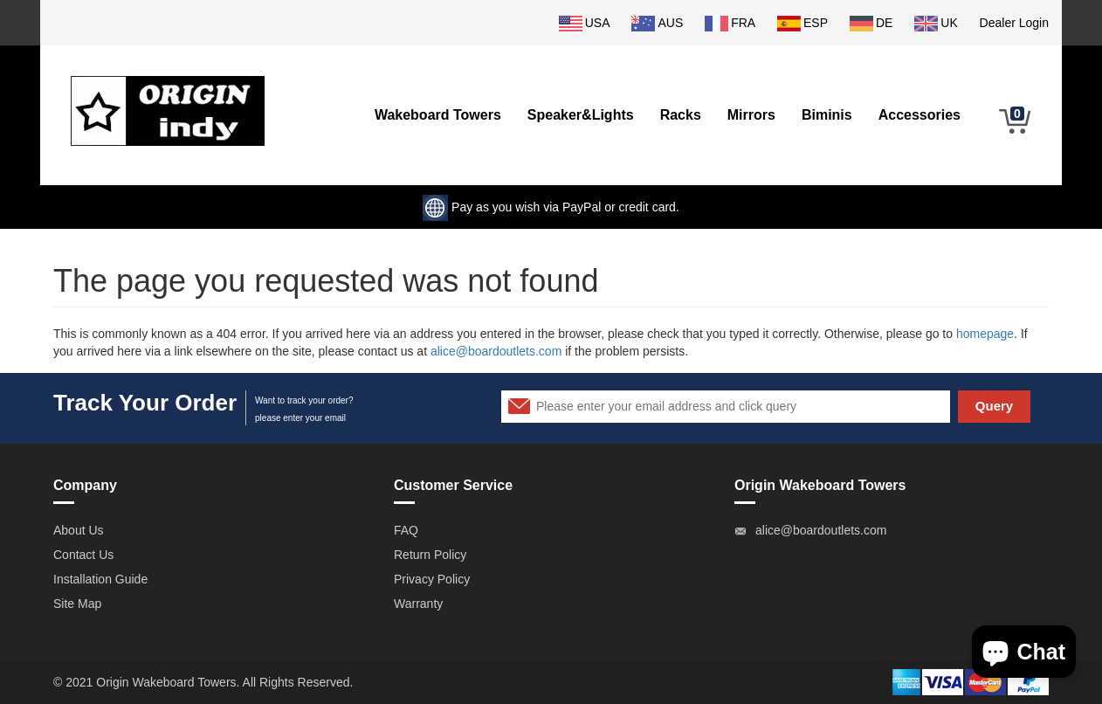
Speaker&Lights (580, 114)
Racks (680, 114)
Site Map (77, 604)
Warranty (418, 604)
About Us (78, 530)
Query (994, 405)
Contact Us (83, 555)
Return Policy (430, 555)
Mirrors (751, 114)
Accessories (919, 114)
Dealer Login (1014, 23)
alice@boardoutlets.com (495, 351)
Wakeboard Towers (438, 114)
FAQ (406, 530)
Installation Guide (100, 579)
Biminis (827, 114)
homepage (985, 334)
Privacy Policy (432, 579)
